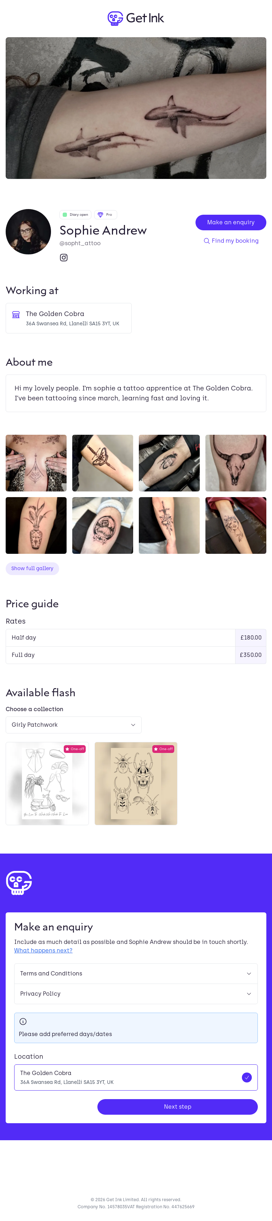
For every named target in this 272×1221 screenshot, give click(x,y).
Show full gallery (32, 569)
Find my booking (231, 240)
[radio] (136, 1077)
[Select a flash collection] (74, 724)
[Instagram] (64, 257)
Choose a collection (34, 709)
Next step (177, 1106)
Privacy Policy (136, 993)
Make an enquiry (231, 222)
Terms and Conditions (136, 973)
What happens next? (43, 950)
